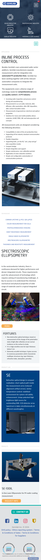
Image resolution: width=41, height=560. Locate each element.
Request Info (11, 501)
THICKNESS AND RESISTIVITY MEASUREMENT (19, 244)
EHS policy (6, 530)
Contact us (20, 512)
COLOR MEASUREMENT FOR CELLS (19, 224)
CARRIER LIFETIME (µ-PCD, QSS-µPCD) (19, 220)
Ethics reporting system (22, 530)
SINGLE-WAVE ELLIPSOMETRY (19, 236)
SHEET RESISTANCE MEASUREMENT (18, 232)
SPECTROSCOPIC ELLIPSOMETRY (19, 240)
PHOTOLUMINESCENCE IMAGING (18, 228)
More (7, 326)
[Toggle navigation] (36, 5)
